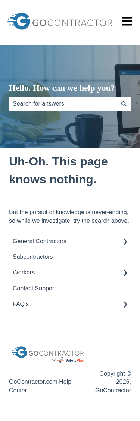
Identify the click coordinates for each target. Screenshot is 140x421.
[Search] (124, 104)
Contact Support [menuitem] (34, 288)
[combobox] (63, 104)
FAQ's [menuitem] (21, 304)
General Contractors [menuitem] (39, 241)
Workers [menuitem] (24, 272)
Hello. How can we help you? (62, 88)
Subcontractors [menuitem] (33, 257)
